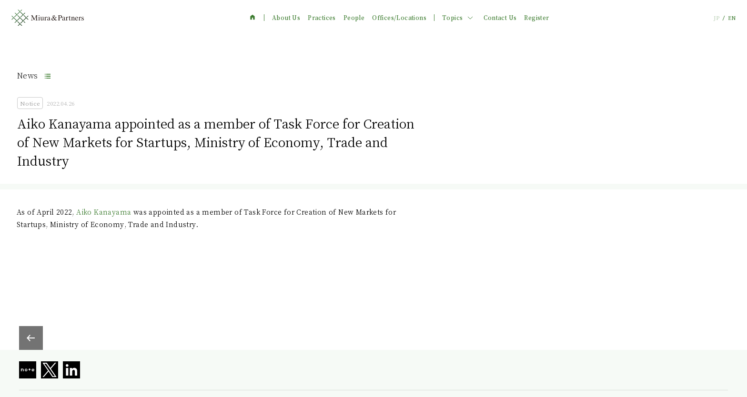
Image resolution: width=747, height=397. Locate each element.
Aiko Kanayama (103, 212)
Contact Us (500, 17)
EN (732, 17)
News (27, 75)
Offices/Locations (399, 17)
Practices (322, 17)
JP (716, 17)
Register (536, 17)
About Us (286, 17)
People (353, 17)
